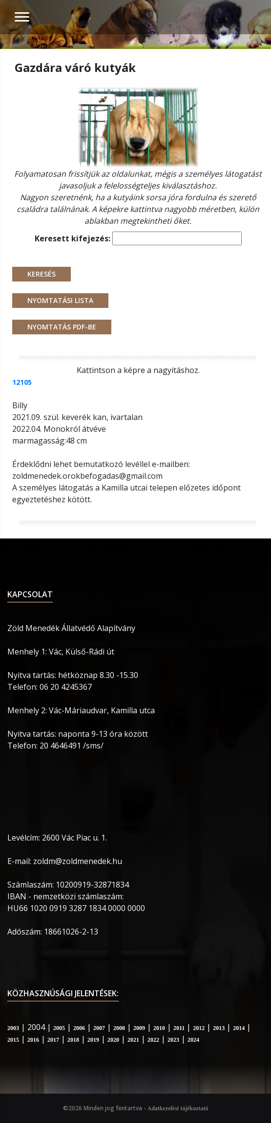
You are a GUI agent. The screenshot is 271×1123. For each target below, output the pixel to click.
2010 (159, 1028)
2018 (73, 1039)
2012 (199, 1028)
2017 (53, 1039)
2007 (99, 1028)
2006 (79, 1028)
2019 (93, 1039)
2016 (33, 1039)
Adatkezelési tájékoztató (177, 1108)
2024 (193, 1039)
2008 (119, 1028)
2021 (133, 1039)
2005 (59, 1028)
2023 (173, 1039)
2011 (179, 1028)
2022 (153, 1039)
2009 (139, 1028)
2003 (13, 1028)
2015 (13, 1039)
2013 (219, 1028)
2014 (239, 1028)
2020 (113, 1039)
